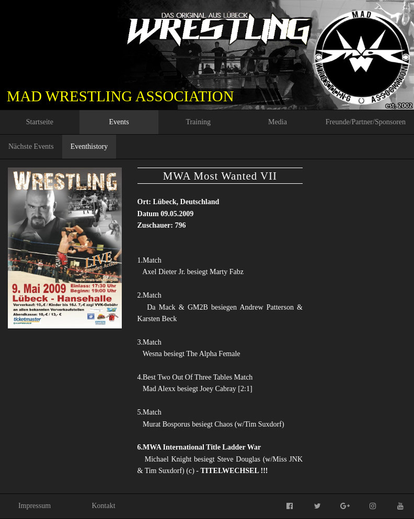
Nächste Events (31, 146)
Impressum (34, 506)
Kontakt (103, 506)
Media (277, 122)
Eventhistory (89, 146)
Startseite (39, 122)
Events (119, 122)
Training (198, 122)
